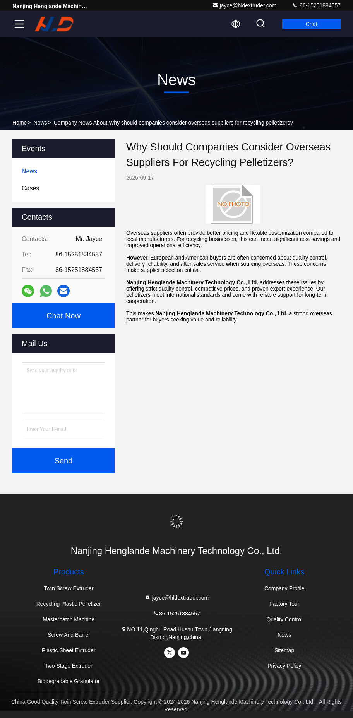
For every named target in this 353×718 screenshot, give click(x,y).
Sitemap (284, 650)
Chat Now (63, 315)
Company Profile (284, 588)
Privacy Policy (284, 666)
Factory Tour (284, 604)
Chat (311, 24)
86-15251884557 (316, 5)
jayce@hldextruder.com (244, 5)
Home (19, 123)
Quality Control (284, 619)
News (40, 123)
